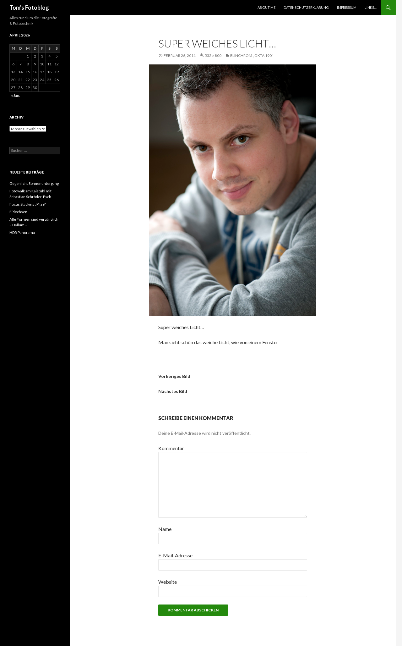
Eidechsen (18, 211)
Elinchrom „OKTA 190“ (251, 55)
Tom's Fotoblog (29, 7)
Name (164, 529)
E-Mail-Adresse (175, 555)
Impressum (346, 7)
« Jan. (15, 95)
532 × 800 (213, 55)
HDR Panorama (22, 232)
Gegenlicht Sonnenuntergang (34, 183)
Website (167, 582)
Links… (371, 7)
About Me (266, 7)
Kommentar (171, 448)
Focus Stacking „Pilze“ (27, 204)
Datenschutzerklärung (306, 7)
